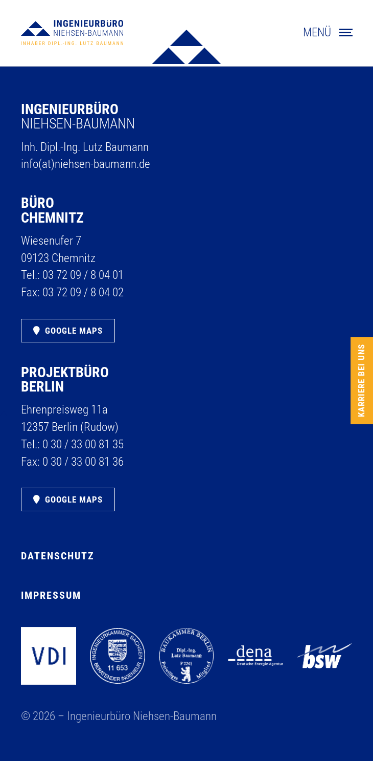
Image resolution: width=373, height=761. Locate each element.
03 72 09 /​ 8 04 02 (83, 292)
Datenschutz (58, 556)
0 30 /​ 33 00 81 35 (83, 444)
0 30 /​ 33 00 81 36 (83, 462)
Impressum (51, 595)
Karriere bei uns (361, 380)
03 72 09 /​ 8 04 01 (83, 275)
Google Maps (74, 330)
